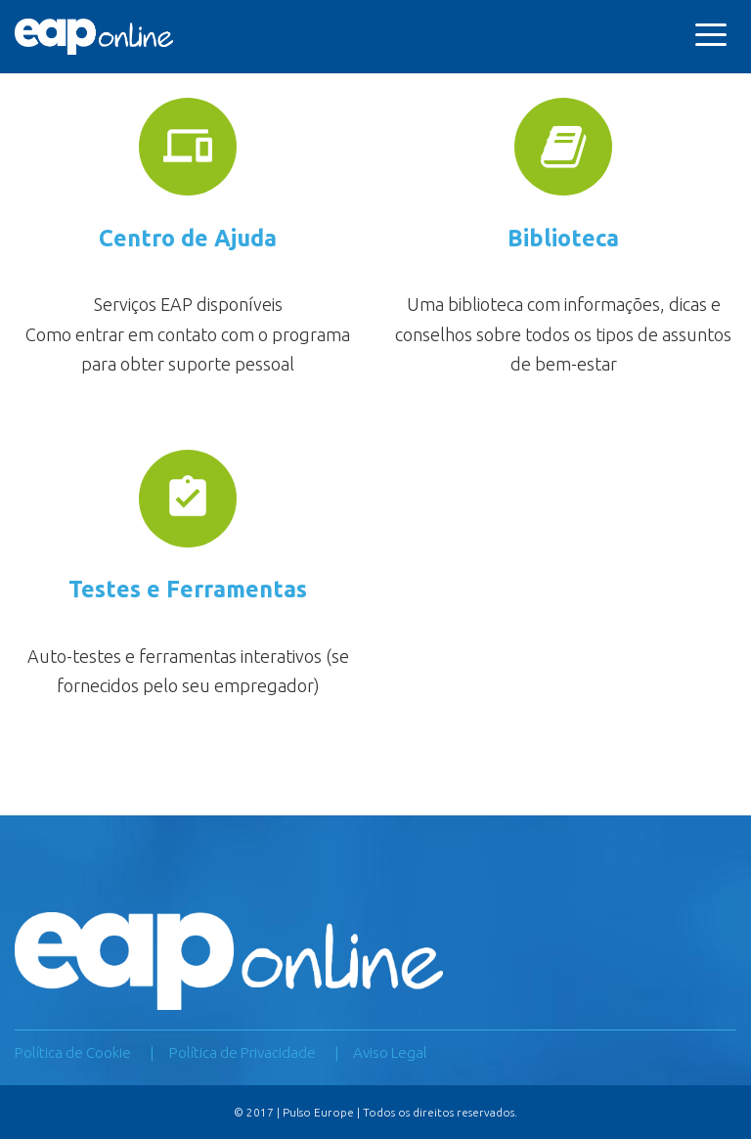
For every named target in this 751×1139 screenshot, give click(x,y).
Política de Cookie (73, 1052)
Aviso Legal (390, 1052)
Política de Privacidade (242, 1052)
